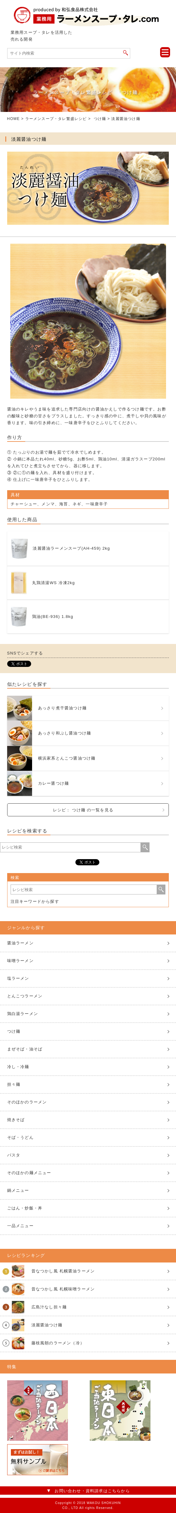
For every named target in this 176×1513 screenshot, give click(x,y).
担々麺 (14, 1084)
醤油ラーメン (20, 943)
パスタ (14, 1155)
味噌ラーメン (20, 960)
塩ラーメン (18, 978)
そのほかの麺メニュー (29, 1172)
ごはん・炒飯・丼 (25, 1208)
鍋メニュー (18, 1190)
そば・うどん (20, 1137)
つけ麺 (100, 119)
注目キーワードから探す (35, 901)
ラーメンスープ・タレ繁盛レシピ (56, 119)
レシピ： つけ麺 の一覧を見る (83, 810)
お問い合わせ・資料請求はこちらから (92, 1491)
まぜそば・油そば (25, 1049)
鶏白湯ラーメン (22, 1013)
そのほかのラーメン (27, 1102)
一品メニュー (20, 1225)
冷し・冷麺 (18, 1066)
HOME (13, 119)
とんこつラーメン (25, 996)
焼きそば (16, 1119)
